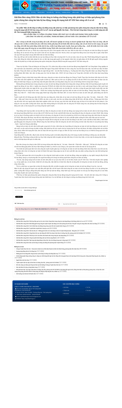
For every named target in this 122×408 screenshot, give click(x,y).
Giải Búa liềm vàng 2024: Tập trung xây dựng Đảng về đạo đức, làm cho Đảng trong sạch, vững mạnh (42, 346)
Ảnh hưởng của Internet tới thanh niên (26, 380)
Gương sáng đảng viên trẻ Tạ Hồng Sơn (26, 357)
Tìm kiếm (88, 397)
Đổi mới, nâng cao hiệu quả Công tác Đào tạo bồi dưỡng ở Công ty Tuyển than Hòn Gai (38, 371)
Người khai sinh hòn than (22, 366)
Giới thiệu (26, 12)
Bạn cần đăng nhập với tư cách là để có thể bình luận (37, 315)
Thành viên (66, 397)
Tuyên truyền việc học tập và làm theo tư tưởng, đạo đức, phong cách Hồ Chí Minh (37, 369)
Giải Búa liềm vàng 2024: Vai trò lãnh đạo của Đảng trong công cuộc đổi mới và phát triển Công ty (41, 332)
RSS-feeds (66, 400)
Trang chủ (18, 12)
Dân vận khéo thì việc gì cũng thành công (26, 373)
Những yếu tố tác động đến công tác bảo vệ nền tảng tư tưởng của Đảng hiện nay (37, 360)
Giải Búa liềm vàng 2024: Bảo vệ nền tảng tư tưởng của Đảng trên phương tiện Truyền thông (39, 349)
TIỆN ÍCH (57, 12)
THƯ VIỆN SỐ (50, 12)
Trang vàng (40, 12)
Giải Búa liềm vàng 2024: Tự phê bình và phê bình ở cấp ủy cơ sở (32, 334)
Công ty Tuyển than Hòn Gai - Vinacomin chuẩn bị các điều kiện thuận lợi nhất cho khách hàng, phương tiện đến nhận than (47, 355)
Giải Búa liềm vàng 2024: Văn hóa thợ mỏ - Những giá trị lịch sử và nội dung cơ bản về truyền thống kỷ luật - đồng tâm (46, 337)
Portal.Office (66, 12)
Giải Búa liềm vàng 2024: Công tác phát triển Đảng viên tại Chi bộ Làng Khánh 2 (36, 344)
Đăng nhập (75, 12)
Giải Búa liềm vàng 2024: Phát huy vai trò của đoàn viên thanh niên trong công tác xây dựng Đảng (41, 342)
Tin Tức (33, 12)
